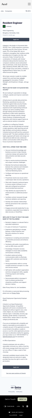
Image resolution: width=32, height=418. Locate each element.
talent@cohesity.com (9, 337)
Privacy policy (11, 391)
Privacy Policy (16, 293)
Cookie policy (19, 391)
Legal (20, 415)
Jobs (18, 406)
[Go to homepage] (4, 4)
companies (8, 11)
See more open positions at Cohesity (16, 373)
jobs (2, 11)
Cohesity (5, 45)
